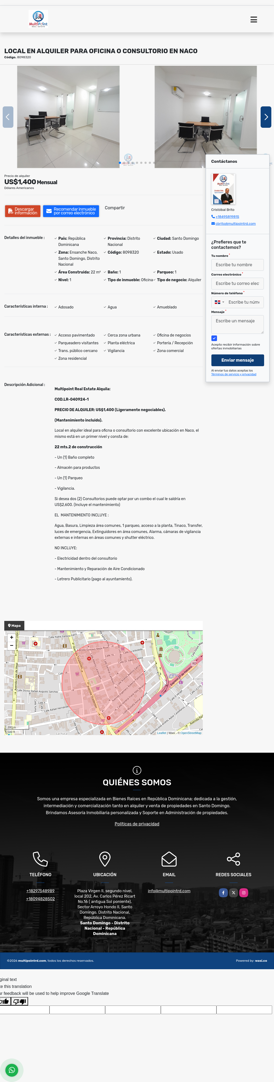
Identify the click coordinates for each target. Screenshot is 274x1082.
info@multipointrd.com (169, 890)
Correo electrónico (227, 274)
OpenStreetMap (191, 733)
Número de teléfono (228, 293)
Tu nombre (220, 255)
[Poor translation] (19, 1001)
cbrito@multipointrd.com (236, 224)
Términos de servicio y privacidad (234, 374)
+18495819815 (227, 217)
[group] (68, 117)
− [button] (11, 646)
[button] (120, 163)
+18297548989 (40, 890)
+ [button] (11, 638)
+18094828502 (40, 898)
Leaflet (161, 733)
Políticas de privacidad (137, 823)
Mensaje (218, 312)
